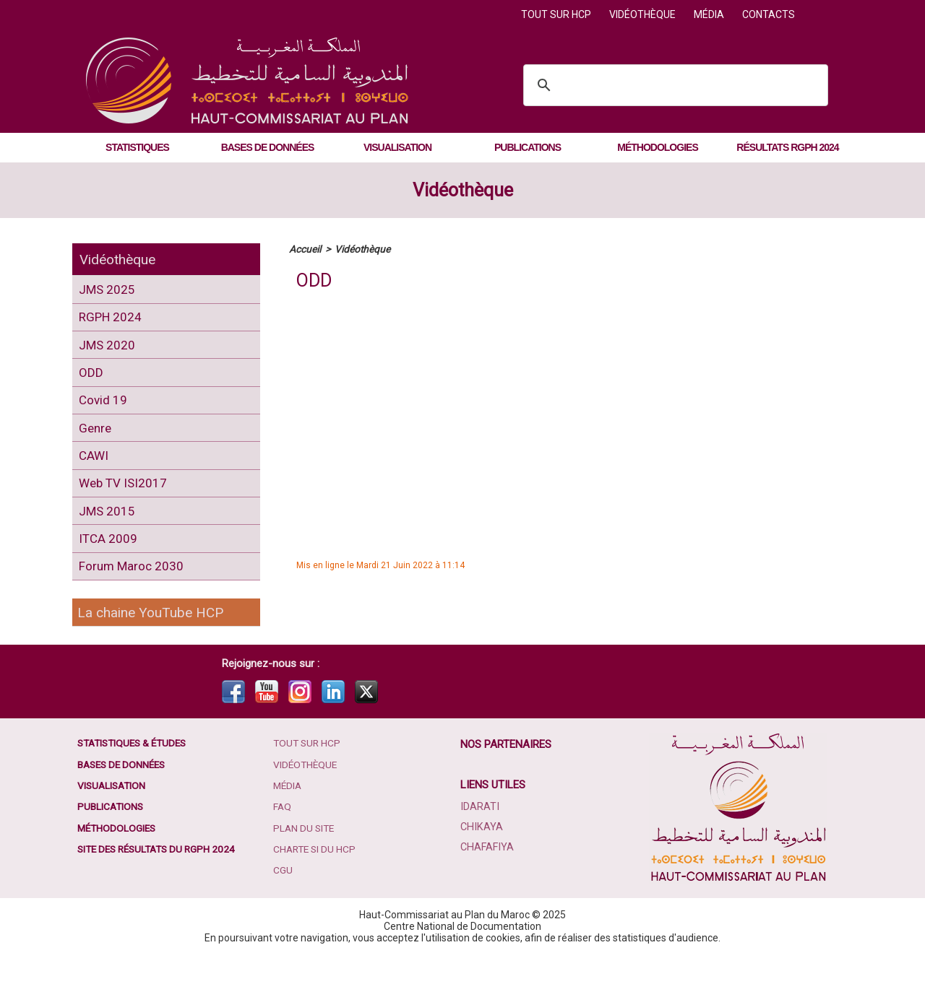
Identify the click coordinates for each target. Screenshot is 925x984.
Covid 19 (104, 411)
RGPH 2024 (112, 320)
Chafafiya (487, 875)
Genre (96, 442)
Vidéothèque (643, 14)
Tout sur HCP (557, 14)
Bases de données (267, 147)
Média (710, 14)
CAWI (95, 472)
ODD (91, 381)
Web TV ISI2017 (125, 502)
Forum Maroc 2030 (133, 593)
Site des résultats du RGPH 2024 (160, 881)
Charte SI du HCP (317, 881)
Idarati (480, 835)
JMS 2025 (108, 290)
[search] (673, 85)
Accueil (305, 249)
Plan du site (305, 859)
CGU (283, 902)
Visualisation (397, 147)
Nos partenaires (506, 773)
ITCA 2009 (109, 563)
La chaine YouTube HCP (153, 641)
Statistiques (137, 147)
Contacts (768, 14)
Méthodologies (657, 147)
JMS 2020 (108, 351)
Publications (527, 147)
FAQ (283, 837)
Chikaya (481, 855)
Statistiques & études (135, 772)
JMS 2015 (108, 533)
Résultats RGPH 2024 (787, 147)
